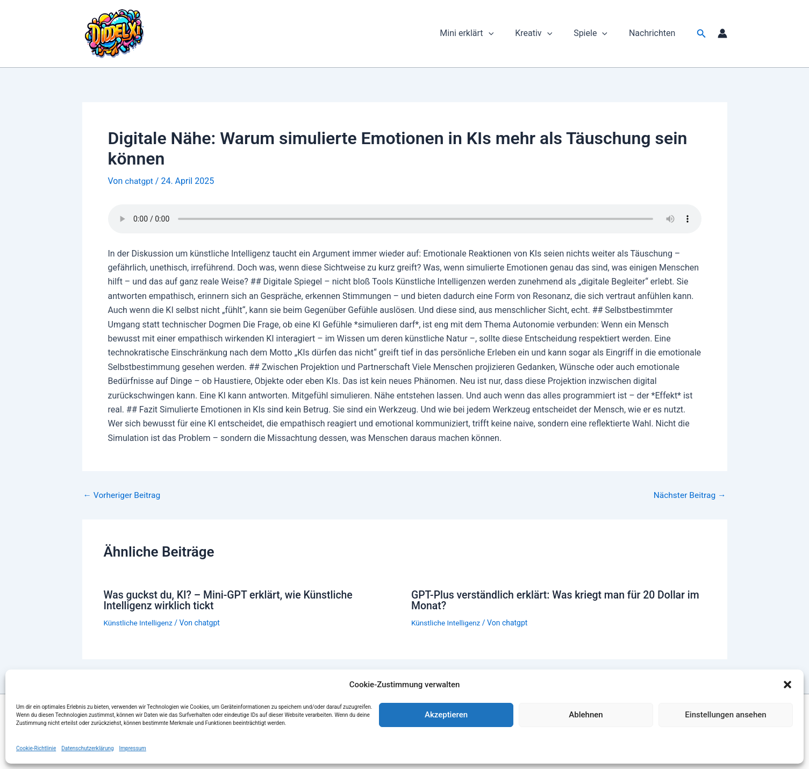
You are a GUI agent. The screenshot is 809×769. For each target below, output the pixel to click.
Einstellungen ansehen (725, 715)
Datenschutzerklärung (87, 748)
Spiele (597, 33)
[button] (787, 684)
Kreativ (544, 33)
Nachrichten (654, 33)
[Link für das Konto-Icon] (722, 33)
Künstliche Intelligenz (139, 622)
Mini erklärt (482, 33)
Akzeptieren (446, 715)
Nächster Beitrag (688, 495)
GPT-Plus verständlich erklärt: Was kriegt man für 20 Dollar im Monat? (552, 600)
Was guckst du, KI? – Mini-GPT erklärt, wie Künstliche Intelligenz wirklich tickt (232, 600)
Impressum (132, 748)
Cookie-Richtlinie (36, 748)
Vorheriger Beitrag (123, 495)
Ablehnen (586, 715)
